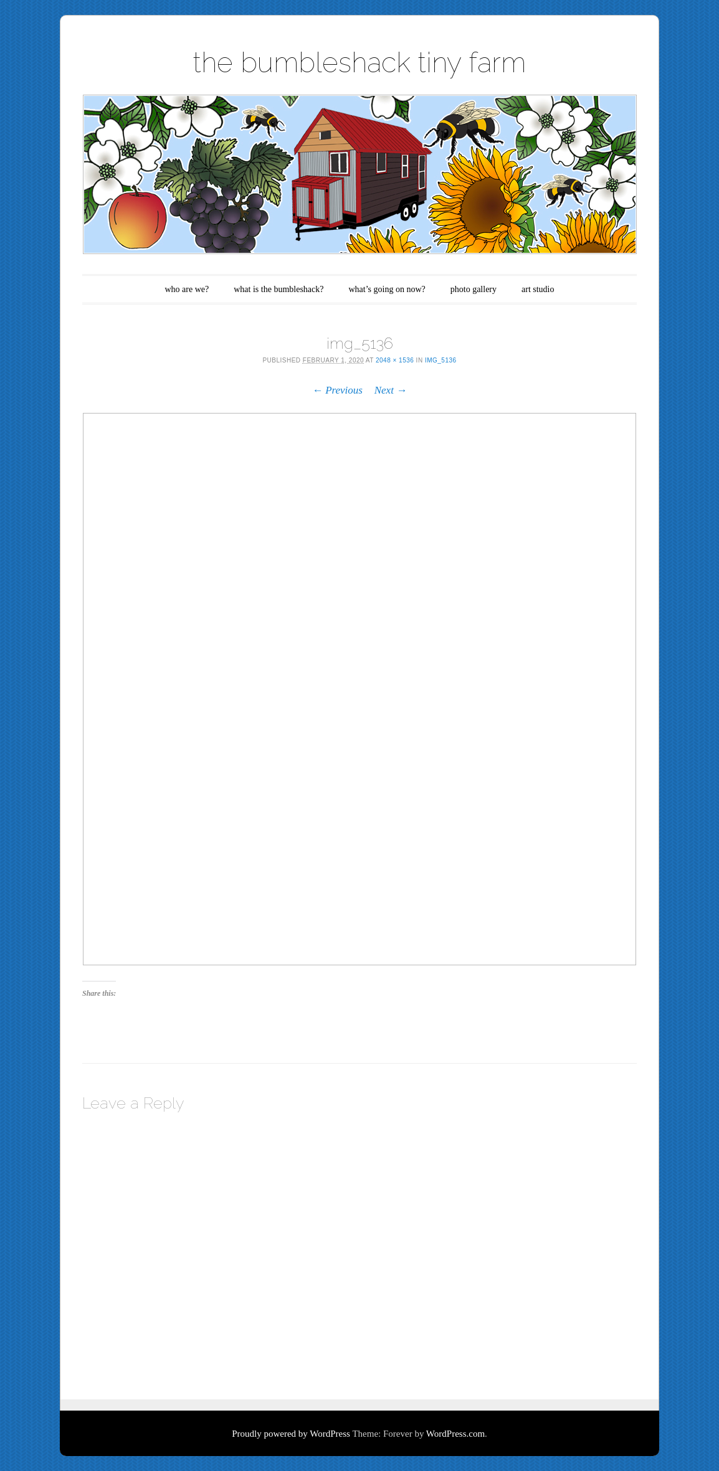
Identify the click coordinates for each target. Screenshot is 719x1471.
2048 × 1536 (395, 360)
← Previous (337, 390)
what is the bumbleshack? (278, 289)
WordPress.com (455, 1434)
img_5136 (441, 360)
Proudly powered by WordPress (291, 1434)
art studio (538, 289)
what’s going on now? (386, 289)
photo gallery (473, 289)
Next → (390, 390)
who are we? (186, 289)
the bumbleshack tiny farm (359, 62)
